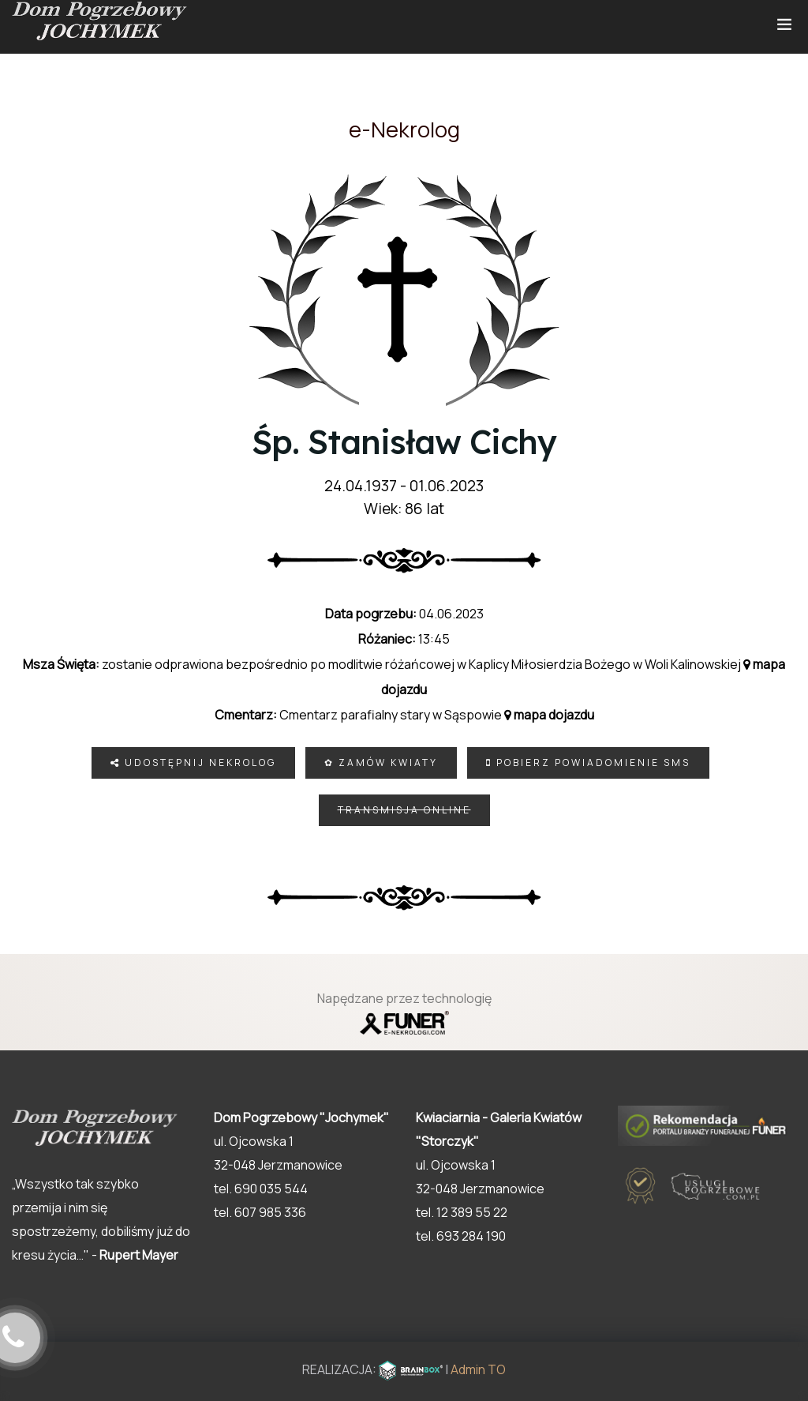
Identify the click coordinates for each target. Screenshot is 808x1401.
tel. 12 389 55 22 (461, 1212)
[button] (761, 1319)
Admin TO (478, 1369)
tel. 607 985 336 (260, 1212)
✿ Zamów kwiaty (381, 762)
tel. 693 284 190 (461, 1236)
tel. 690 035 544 (261, 1188)
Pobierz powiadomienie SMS (588, 762)
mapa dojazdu (549, 714)
